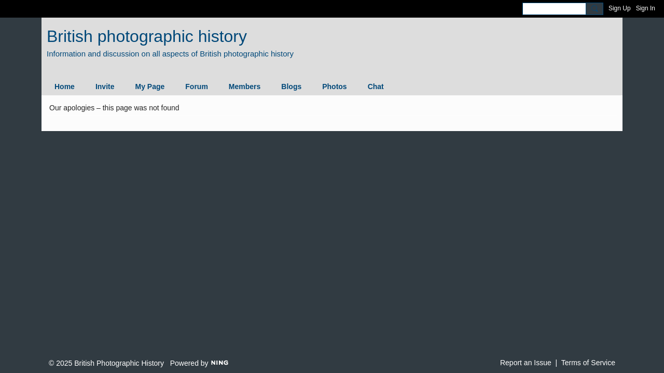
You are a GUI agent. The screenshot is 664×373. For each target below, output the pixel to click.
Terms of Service (588, 362)
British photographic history (147, 36)
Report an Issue (525, 362)
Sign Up (619, 8)
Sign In (645, 8)
